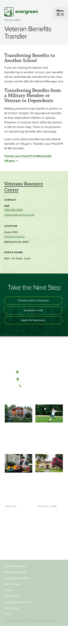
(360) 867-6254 (13, 210)
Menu (60, 11)
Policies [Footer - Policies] (8, 590)
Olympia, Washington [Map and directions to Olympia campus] (34, 371)
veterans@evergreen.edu (19, 215)
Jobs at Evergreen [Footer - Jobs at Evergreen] (48, 544)
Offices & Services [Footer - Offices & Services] (48, 523)
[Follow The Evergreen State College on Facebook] (23, 397)
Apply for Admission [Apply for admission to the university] (33, 320)
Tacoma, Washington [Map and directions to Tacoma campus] (34, 378)
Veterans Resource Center (23, 187)
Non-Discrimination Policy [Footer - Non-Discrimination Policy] (17, 602)
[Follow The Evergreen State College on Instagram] (37, 397)
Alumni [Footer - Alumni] (9, 550)
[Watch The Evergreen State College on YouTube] (30, 397)
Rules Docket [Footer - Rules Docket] (11, 596)
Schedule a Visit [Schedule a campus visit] (33, 310)
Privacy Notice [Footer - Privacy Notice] (11, 608)
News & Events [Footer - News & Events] (47, 539)
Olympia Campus (14, 237)
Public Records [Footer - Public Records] (12, 584)
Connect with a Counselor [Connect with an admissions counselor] (33, 300)
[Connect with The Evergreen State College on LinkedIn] (44, 397)
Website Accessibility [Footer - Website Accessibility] (15, 572)
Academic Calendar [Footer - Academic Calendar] (49, 533)
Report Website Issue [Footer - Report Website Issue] (15, 566)
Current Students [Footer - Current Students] (15, 512)
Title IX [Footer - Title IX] (8, 614)
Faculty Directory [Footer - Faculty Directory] (48, 517)
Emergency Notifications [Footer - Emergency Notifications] (17, 578)
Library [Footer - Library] (42, 512)
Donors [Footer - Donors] (9, 544)
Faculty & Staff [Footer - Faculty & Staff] (13, 539)
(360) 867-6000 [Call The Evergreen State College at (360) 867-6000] (33, 386)
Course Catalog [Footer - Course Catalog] (47, 528)
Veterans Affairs (12, 20)
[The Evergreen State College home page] (34, 356)
